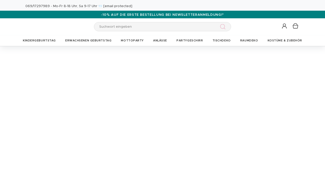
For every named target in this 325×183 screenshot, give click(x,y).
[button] (284, 26)
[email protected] (117, 6)
